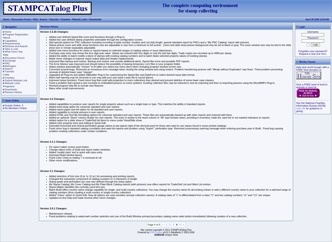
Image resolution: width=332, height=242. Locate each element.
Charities (65, 19)
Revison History (13, 92)
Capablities (11, 40)
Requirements (12, 43)
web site (300, 108)
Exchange (10, 60)
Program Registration (16, 34)
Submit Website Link (16, 80)
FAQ (35, 19)
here (323, 54)
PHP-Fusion (156, 232)
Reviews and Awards (16, 46)
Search (43, 19)
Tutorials (54, 19)
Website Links (79, 19)
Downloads (95, 19)
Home (6, 19)
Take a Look (11, 49)
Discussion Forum (21, 19)
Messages (10, 66)
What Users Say (14, 51)
